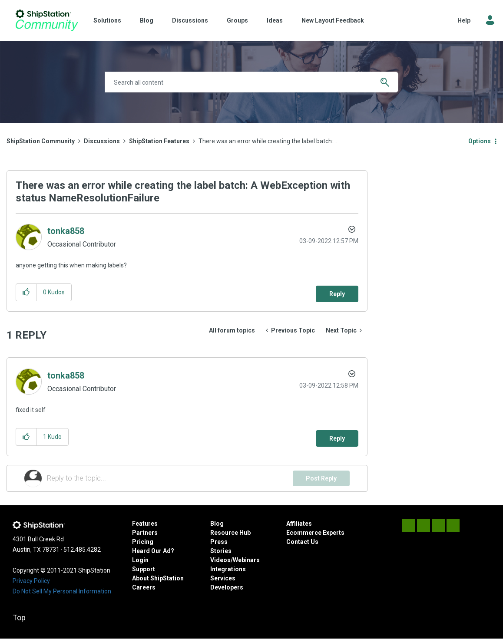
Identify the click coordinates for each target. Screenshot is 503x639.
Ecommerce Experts (315, 532)
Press (219, 541)
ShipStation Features (159, 141)
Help (463, 20)
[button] (26, 292)
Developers (226, 587)
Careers (144, 587)
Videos (220, 560)
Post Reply (321, 478)
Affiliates (299, 523)
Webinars (246, 560)
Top (19, 617)
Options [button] (479, 141)
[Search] (252, 82)
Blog (146, 20)
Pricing (142, 541)
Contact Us (302, 541)
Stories (221, 550)
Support (143, 569)
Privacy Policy (31, 580)
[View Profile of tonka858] (65, 231)
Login (140, 560)
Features (145, 523)
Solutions (107, 20)
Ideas (275, 20)
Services (222, 578)
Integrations (228, 569)
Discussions (190, 20)
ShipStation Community (47, 20)
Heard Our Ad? (153, 550)
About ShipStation (158, 578)
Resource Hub (230, 532)
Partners (145, 532)
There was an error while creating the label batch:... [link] (268, 141)
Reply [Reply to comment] (337, 438)
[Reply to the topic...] (170, 478)
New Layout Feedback (332, 20)
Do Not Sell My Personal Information (62, 591)
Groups (237, 20)
